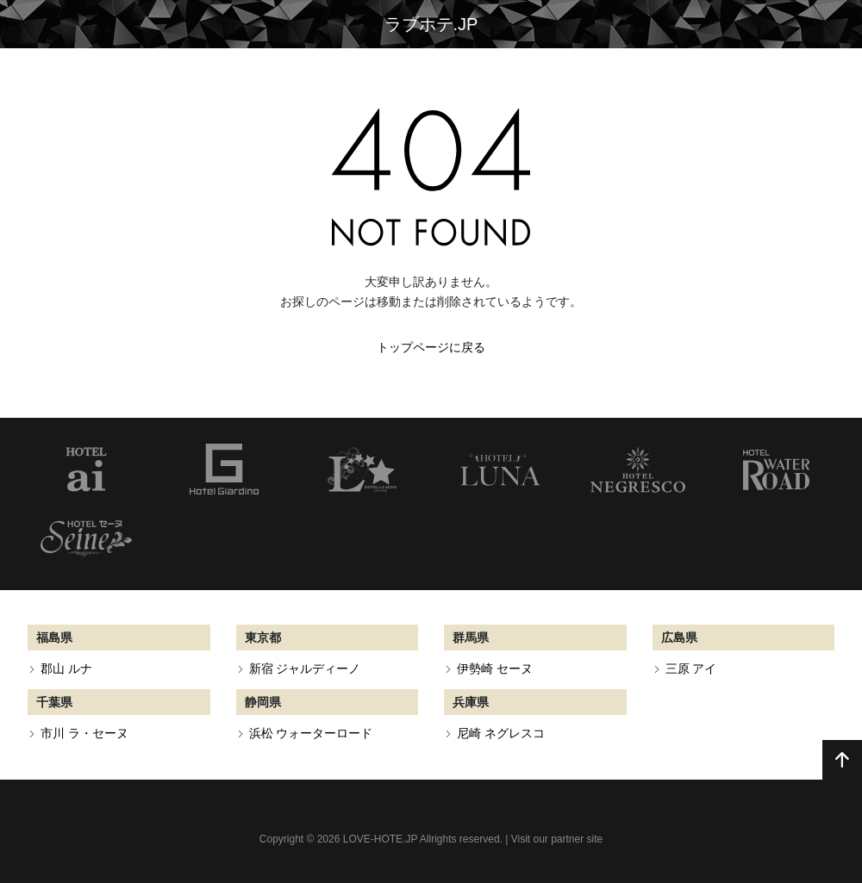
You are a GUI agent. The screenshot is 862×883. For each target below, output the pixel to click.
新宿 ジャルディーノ (305, 668)
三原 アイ (691, 668)
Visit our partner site (557, 839)
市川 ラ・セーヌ (84, 733)
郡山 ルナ (66, 668)
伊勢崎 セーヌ (495, 668)
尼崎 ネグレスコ (501, 733)
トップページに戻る (431, 347)
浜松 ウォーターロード (311, 733)
